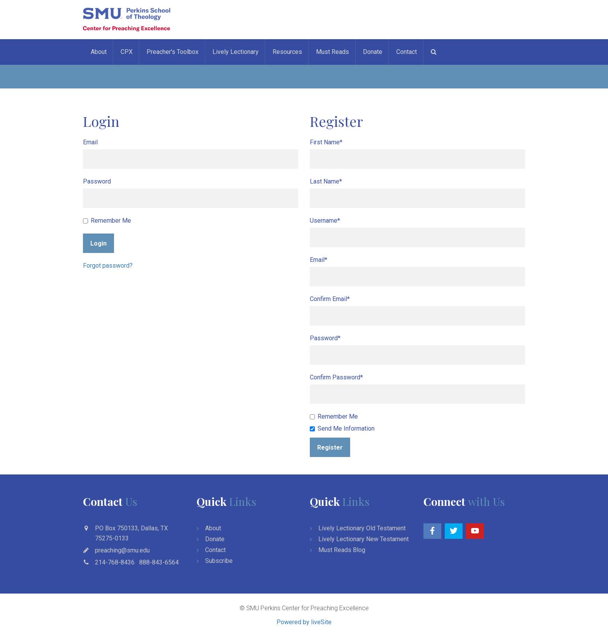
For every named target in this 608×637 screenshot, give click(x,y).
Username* (325, 220)
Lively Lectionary (235, 51)
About (99, 51)
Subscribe (219, 560)
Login (98, 243)
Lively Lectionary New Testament (363, 539)
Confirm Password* (336, 377)
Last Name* (326, 181)
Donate (372, 51)
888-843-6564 (159, 562)
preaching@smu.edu (122, 550)
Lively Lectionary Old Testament (362, 528)
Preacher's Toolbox (173, 51)
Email (90, 142)
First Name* (326, 142)
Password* (325, 338)
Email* (318, 259)
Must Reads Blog (341, 550)
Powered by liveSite (304, 622)
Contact (406, 51)
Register (330, 447)
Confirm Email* (330, 299)
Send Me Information (342, 428)
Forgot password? (108, 265)
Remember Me (107, 220)
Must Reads (332, 51)
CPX (127, 51)
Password (97, 181)
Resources (287, 51)
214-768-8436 (115, 562)
